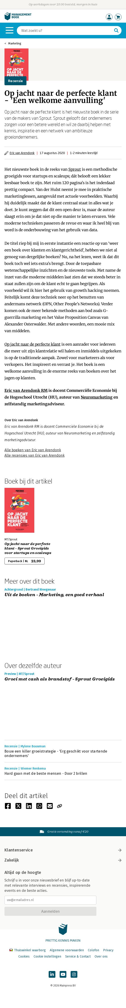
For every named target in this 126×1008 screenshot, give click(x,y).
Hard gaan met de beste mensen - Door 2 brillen (45, 773)
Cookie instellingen (47, 956)
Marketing (14, 43)
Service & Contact (78, 956)
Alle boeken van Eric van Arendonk (32, 450)
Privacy (108, 950)
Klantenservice (63, 850)
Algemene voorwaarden (67, 950)
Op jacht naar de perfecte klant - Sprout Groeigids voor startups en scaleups (27, 548)
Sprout (74, 169)
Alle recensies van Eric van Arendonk (34, 455)
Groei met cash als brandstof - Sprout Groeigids (59, 679)
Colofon (93, 950)
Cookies (24, 956)
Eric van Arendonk (22, 153)
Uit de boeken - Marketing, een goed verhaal (54, 595)
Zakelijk (63, 860)
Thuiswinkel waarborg (28, 950)
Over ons (101, 956)
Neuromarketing (97, 397)
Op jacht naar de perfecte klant (32, 344)
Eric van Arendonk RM (26, 390)
